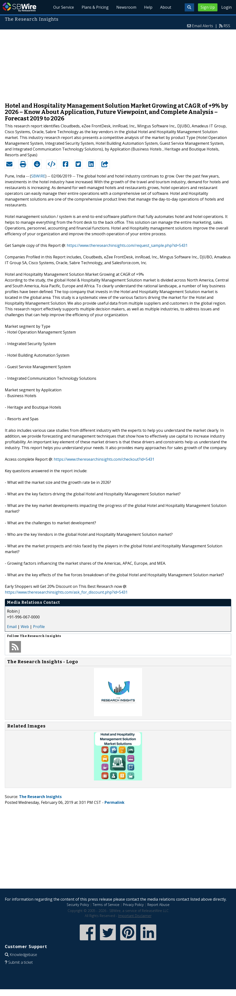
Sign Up (208, 7)
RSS (226, 25)
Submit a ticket (20, 962)
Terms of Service (106, 904)
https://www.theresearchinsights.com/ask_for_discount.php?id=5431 (66, 592)
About (165, 7)
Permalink (115, 802)
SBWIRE (38, 176)
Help (148, 7)
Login (226, 7)
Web (25, 626)
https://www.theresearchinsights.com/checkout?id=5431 (104, 459)
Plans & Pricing (95, 7)
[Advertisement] (118, 63)
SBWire (19, 7)
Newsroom (126, 7)
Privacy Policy (133, 904)
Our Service (63, 7)
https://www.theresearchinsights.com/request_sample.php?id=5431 (127, 245)
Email (12, 626)
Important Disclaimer (134, 915)
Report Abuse (158, 904)
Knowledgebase (23, 954)
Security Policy (78, 904)
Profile (39, 626)
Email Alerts (202, 25)
